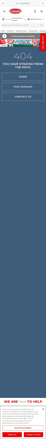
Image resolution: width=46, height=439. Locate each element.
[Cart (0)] (42, 11)
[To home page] (15, 11)
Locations (23, 3)
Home (23, 77)
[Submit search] (41, 25)
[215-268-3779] (35, 11)
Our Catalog (23, 87)
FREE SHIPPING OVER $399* (23, 36)
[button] (4, 11)
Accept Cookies (33, 434)
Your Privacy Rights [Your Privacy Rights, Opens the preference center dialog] (22, 428)
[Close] (43, 409)
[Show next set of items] (43, 3)
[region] (23, 422)
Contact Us (23, 97)
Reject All (12, 434)
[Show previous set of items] (3, 3)
